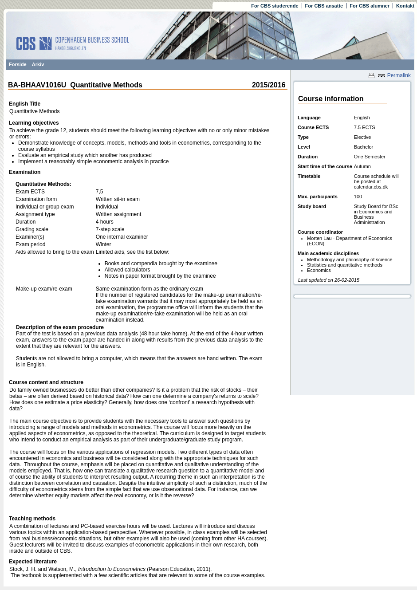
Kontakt (405, 5)
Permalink (394, 75)
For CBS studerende (274, 5)
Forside (18, 64)
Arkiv (38, 64)
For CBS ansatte (324, 5)
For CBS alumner (369, 5)
